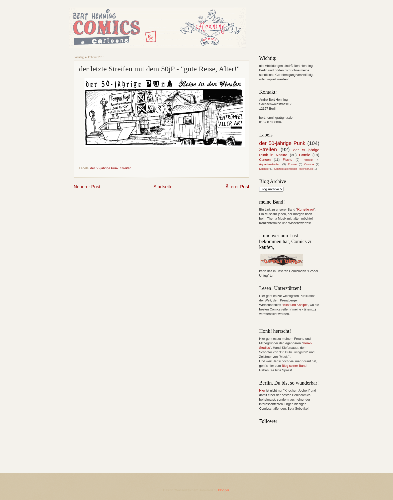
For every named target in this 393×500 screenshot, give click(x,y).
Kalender (264, 169)
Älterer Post (237, 186)
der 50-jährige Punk (104, 168)
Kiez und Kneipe (295, 305)
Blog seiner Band (294, 366)
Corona (309, 164)
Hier (262, 390)
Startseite (162, 186)
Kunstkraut (305, 209)
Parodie (308, 159)
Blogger (223, 490)
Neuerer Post (87, 186)
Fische (287, 159)
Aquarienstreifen (269, 164)
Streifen (125, 168)
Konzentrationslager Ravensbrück (293, 169)
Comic (304, 155)
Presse (292, 164)
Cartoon (265, 159)
